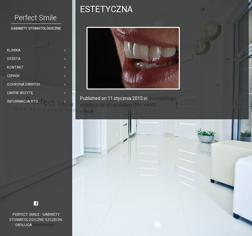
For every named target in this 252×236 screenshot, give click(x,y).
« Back (87, 111)
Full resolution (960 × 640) (129, 105)
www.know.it (44, 225)
